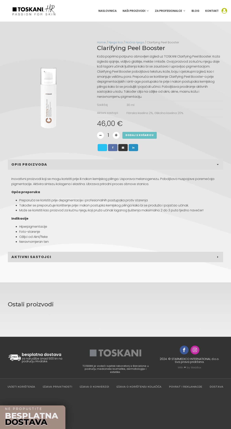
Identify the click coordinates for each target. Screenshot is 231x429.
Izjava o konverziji (94, 386)
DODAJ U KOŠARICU (140, 135)
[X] (102, 147)
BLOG (195, 11)
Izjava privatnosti (57, 386)
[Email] (123, 147)
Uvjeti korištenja (21, 386)
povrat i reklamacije (185, 386)
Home (101, 42)
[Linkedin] (133, 147)
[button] (136, 11)
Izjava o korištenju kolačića (138, 386)
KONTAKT (212, 11)
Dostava (216, 386)
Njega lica (116, 42)
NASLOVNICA (107, 11)
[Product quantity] (108, 135)
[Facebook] (112, 147)
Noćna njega (135, 42)
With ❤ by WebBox (189, 367)
